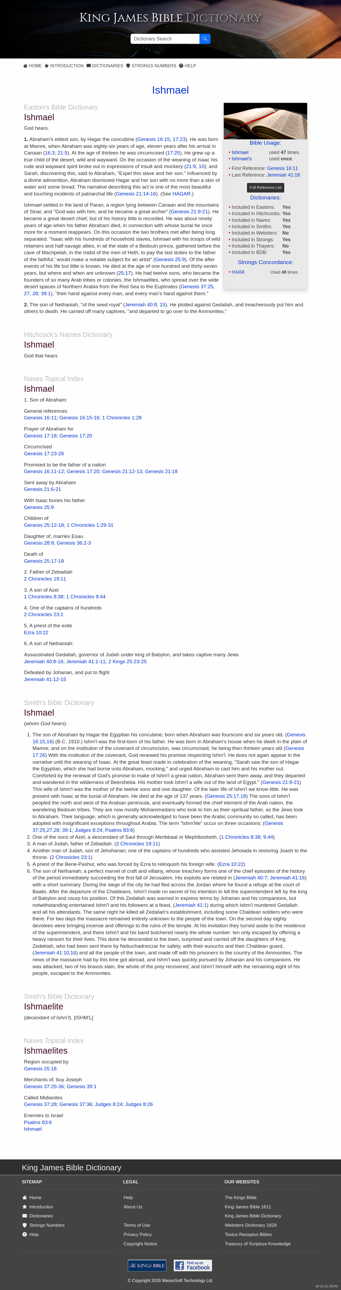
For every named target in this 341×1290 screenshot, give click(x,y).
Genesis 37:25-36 (44, 1086)
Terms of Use (137, 1225)
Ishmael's (242, 158)
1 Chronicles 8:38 (43, 596)
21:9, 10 (195, 166)
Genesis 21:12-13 (122, 471)
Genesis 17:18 (40, 436)
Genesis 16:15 (153, 139)
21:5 (62, 153)
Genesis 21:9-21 (189, 211)
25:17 (124, 273)
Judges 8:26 (139, 1104)
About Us (133, 1206)
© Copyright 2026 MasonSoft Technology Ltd (170, 1280)
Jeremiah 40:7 (251, 877)
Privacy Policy (138, 1234)
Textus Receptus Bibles (248, 1234)
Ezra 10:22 (36, 632)
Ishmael (240, 152)
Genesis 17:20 (75, 436)
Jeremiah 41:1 (191, 905)
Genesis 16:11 (282, 168)
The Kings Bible (241, 1197)
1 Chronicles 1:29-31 (90, 525)
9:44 (268, 837)
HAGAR (182, 194)
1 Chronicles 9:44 (85, 596)
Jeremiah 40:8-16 (43, 661)
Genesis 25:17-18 (44, 561)
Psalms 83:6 (119, 830)
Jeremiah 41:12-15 (45, 679)
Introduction (64, 66)
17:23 (179, 139)
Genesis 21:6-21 (42, 489)
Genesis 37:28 (40, 1104)
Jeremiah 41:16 (287, 877)
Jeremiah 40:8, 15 (145, 304)
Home (32, 66)
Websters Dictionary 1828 (251, 1225)
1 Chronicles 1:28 (122, 417)
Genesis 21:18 (161, 471)
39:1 (46, 293)
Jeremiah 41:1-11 (85, 661)
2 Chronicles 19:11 (45, 579)
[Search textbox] (165, 39)
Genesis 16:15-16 (79, 417)
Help (187, 66)
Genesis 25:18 (40, 1068)
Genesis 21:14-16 (136, 194)
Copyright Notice (140, 1243)
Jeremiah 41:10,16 (55, 952)
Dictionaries (105, 66)
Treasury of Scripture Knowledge (258, 1243)
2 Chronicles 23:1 (43, 614)
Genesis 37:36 (75, 1104)
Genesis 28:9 (39, 543)
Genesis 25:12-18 (44, 525)
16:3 (50, 153)
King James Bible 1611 (248, 1206)
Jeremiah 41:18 (283, 175)
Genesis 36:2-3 (74, 543)
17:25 (173, 153)
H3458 (238, 272)
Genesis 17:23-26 (44, 453)
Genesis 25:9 (170, 259)
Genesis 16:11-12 (44, 471)
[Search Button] (204, 39)
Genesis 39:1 (82, 1086)
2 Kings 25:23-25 (127, 661)
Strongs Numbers (151, 66)
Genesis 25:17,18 (226, 796)
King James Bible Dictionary (253, 1215)
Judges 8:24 (88, 830)
